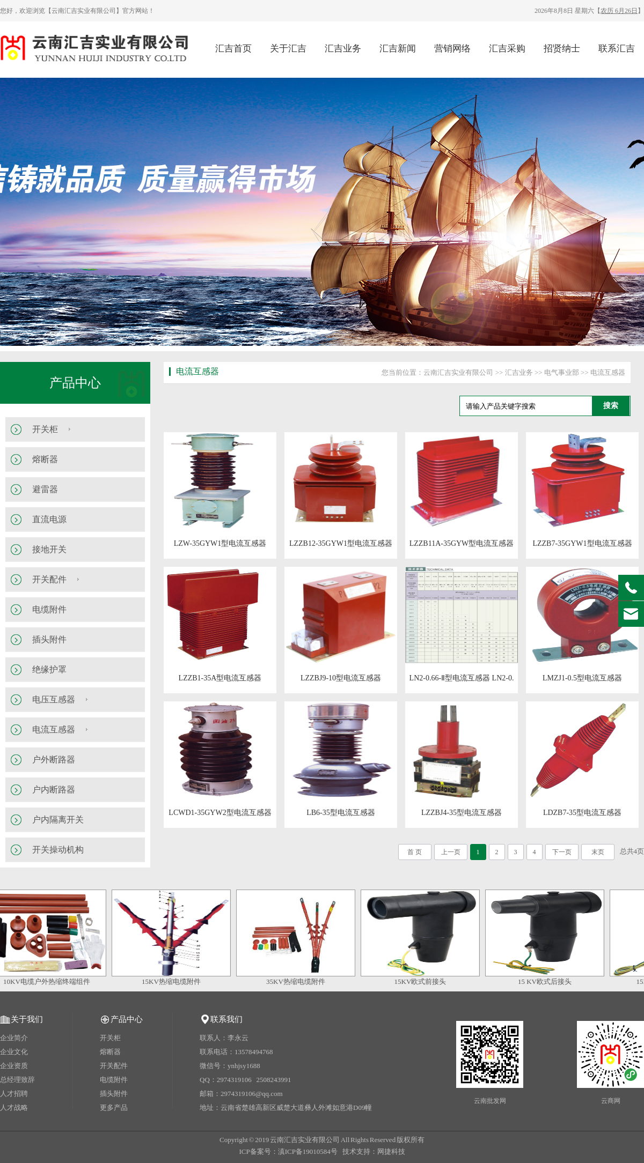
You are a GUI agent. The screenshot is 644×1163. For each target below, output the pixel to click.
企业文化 (14, 1052)
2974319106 (234, 1080)
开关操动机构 (58, 849)
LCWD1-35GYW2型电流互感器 (220, 813)
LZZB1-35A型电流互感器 (220, 678)
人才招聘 (14, 1094)
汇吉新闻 (397, 48)
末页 (597, 852)
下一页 (562, 852)
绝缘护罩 (49, 669)
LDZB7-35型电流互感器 (582, 813)
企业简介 (14, 1038)
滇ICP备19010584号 (308, 1151)
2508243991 (274, 1080)
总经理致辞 (17, 1080)
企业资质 (14, 1066)
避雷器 (45, 489)
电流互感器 (53, 729)
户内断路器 (53, 789)
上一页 (450, 852)
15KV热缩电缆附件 (174, 981)
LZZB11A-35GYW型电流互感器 (461, 543)
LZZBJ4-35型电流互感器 (461, 813)
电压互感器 (53, 699)
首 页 (414, 852)
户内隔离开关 (58, 819)
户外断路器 (53, 759)
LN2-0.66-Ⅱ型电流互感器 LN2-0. (461, 678)
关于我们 (27, 1019)
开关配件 (49, 579)
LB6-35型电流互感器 (340, 813)
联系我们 (226, 1019)
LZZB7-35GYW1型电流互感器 (582, 543)
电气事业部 (561, 372)
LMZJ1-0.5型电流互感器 (582, 678)
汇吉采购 (507, 48)
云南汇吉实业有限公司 (458, 372)
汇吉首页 (233, 48)
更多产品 (114, 1107)
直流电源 (49, 519)
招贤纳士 (562, 48)
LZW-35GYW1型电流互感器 (220, 543)
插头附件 (49, 639)
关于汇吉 (288, 48)
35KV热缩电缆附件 (299, 981)
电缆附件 (49, 609)
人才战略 (14, 1107)
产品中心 (75, 383)
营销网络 (452, 48)
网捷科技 (391, 1151)
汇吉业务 (343, 48)
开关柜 (45, 429)
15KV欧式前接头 (424, 981)
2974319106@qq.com (252, 1094)
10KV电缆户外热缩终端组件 (50, 981)
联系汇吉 (616, 48)
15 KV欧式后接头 (548, 981)
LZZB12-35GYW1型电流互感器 (340, 543)
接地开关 (49, 549)
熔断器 (45, 459)
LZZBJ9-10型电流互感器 (341, 678)
